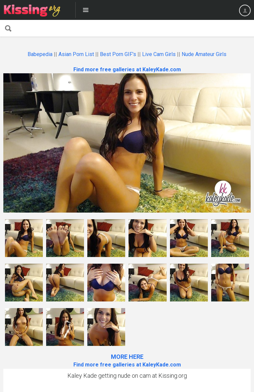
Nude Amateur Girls (204, 54)
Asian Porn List (76, 54)
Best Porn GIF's (118, 54)
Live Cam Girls (159, 54)
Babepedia (40, 54)
